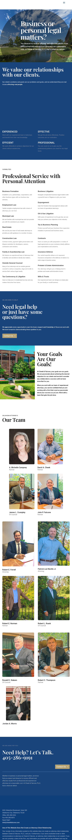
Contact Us (8, 336)
